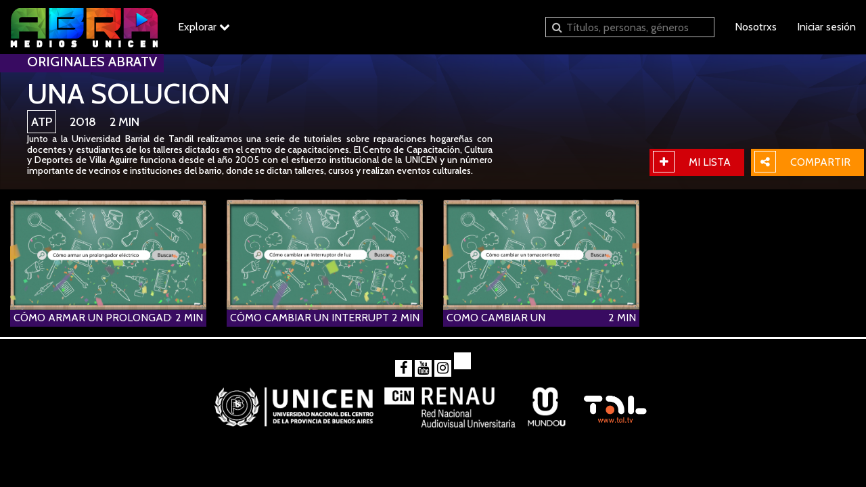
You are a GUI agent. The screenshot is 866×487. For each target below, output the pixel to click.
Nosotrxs (756, 26)
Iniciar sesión (826, 26)
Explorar (204, 26)
